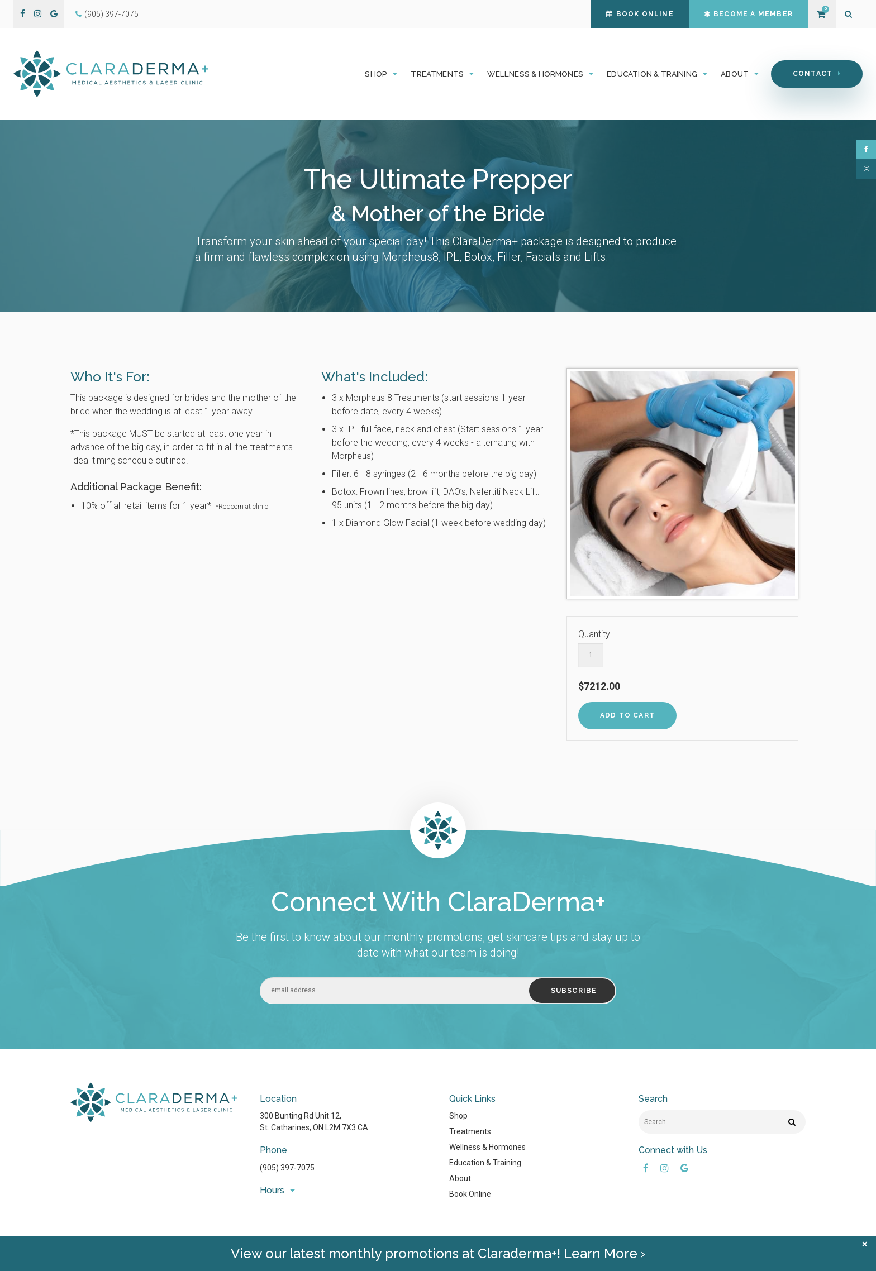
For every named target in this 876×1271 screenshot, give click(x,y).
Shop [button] (376, 73)
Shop (458, 1115)
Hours (272, 1190)
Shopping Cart (820, 14)
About (460, 1178)
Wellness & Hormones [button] (535, 73)
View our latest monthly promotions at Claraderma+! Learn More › (438, 1259)
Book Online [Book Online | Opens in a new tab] (639, 14)
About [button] (735, 73)
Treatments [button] (437, 73)
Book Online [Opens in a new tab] (470, 1193)
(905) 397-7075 (111, 13)
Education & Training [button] (652, 73)
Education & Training (485, 1162)
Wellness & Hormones (487, 1147)
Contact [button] (812, 74)
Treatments (470, 1131)
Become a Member (748, 14)
